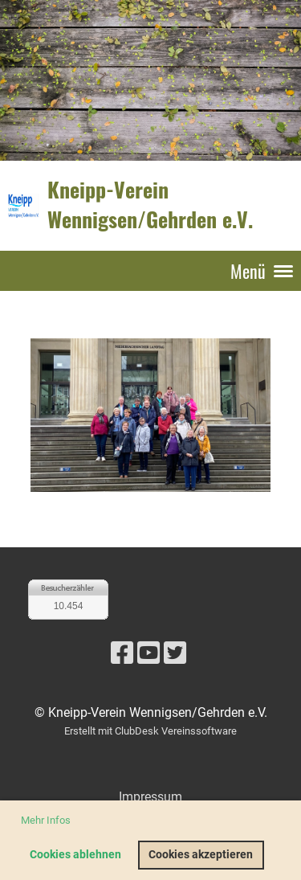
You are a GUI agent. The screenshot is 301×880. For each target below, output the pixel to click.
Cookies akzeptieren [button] (200, 855)
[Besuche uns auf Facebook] (122, 653)
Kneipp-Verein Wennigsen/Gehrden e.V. (150, 205)
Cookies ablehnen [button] (75, 855)
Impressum (150, 796)
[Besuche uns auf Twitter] (175, 653)
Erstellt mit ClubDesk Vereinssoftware (150, 731)
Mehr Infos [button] (46, 820)
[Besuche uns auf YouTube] (148, 653)
